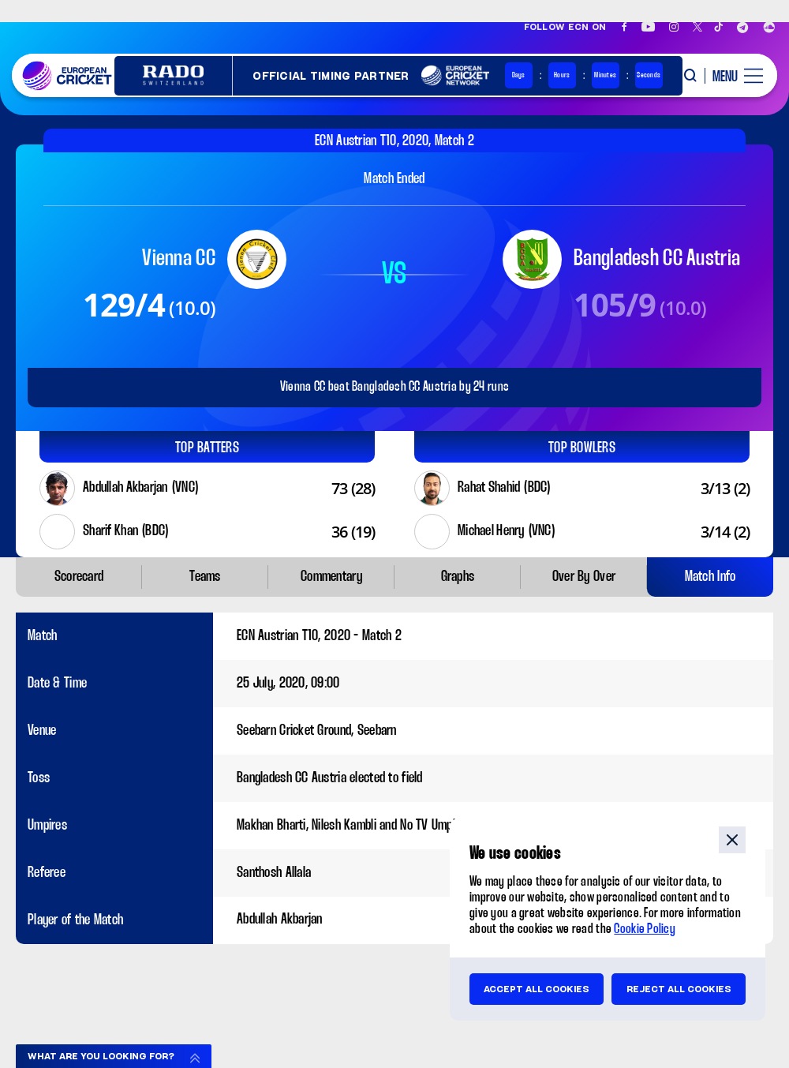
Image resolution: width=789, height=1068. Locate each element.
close (732, 839)
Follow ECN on (565, 27)
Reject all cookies (678, 989)
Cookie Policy (644, 929)
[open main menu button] (733, 76)
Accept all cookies (536, 989)
